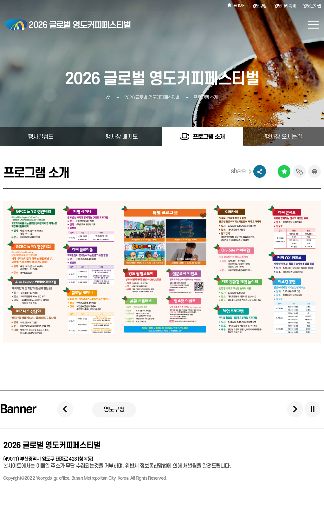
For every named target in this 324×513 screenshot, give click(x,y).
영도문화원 (312, 5)
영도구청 (259, 5)
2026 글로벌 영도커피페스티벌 (151, 97)
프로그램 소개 (205, 97)
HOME (239, 5)
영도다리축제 (284, 5)
